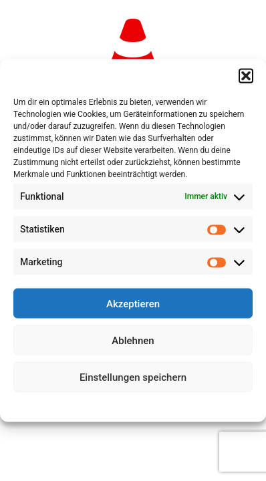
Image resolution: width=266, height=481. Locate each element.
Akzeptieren (133, 303)
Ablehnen (133, 340)
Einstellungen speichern (133, 377)
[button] (246, 76)
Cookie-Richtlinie (84, 405)
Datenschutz (142, 405)
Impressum (192, 405)
